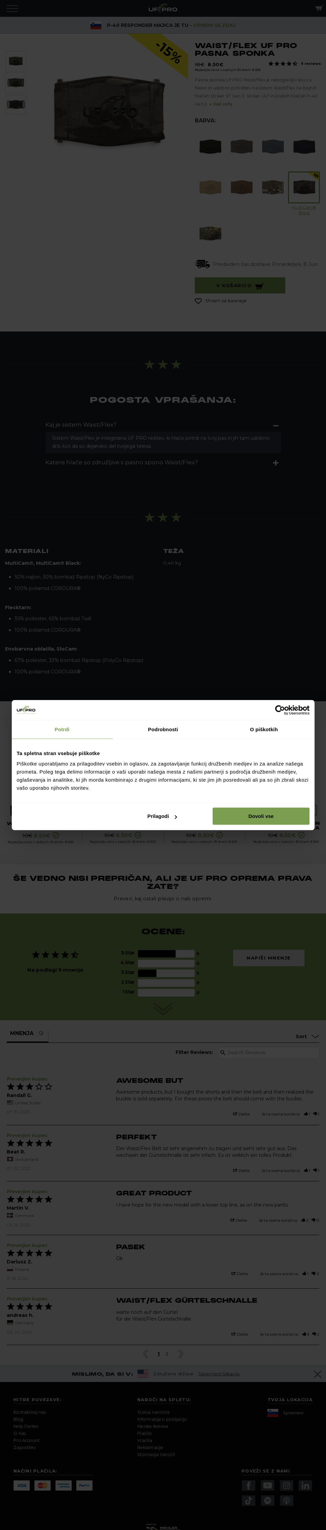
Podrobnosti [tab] (163, 729)
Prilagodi (162, 816)
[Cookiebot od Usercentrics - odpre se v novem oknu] (280, 710)
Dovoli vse (261, 816)
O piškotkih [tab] (264, 729)
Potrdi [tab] (62, 729)
